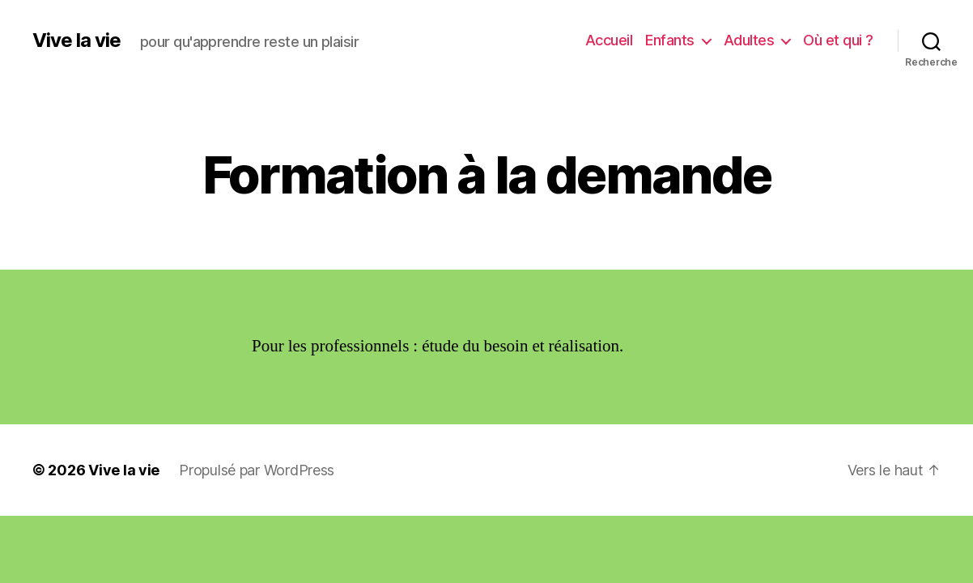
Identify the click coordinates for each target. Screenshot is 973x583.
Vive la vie (76, 40)
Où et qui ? (838, 40)
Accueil (609, 40)
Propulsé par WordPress (256, 470)
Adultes (749, 40)
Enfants (670, 40)
